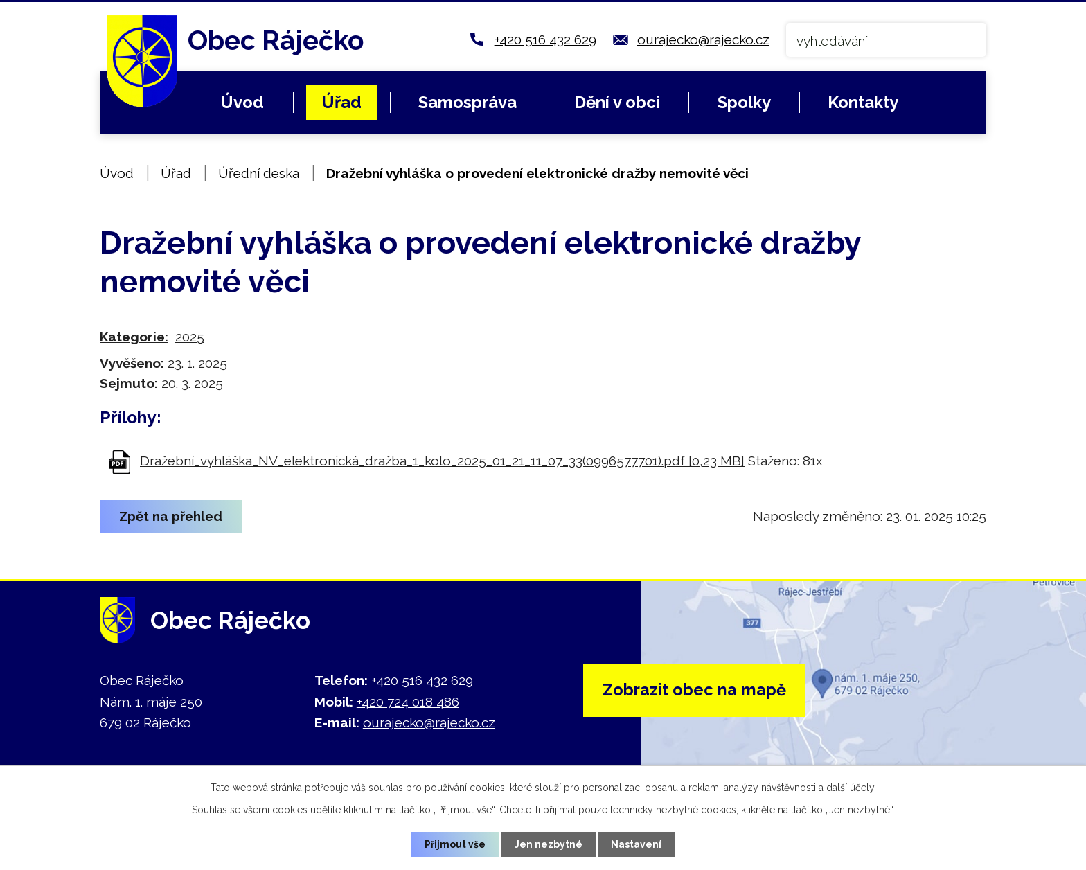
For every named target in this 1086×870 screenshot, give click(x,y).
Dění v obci (617, 102)
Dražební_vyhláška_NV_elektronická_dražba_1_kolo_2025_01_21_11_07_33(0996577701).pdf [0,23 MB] (442, 460)
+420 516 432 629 (545, 39)
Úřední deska (258, 173)
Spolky (744, 102)
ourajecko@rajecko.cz (703, 39)
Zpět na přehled (171, 516)
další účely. (851, 787)
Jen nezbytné (548, 843)
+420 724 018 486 (408, 701)
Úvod (242, 102)
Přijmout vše (455, 843)
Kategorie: (134, 336)
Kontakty (863, 102)
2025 (189, 336)
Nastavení (637, 843)
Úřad (341, 102)
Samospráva (467, 102)
